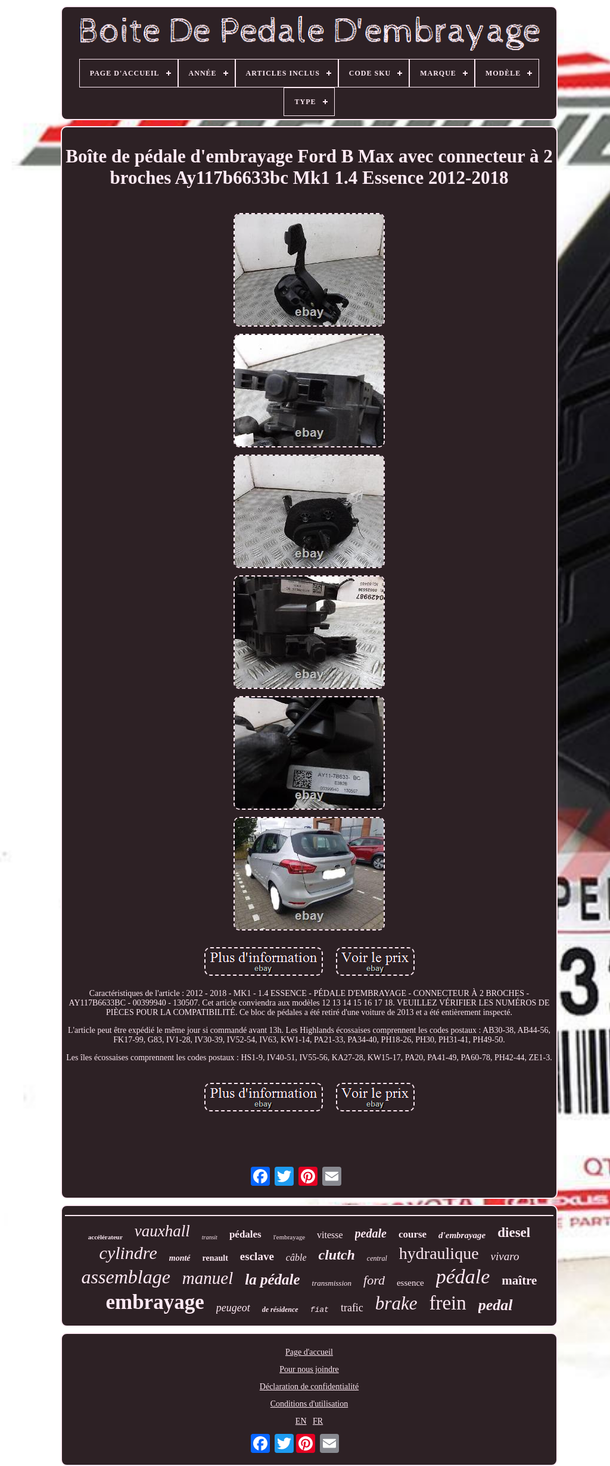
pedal (495, 1305)
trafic (352, 1308)
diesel (513, 1232)
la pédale (272, 1279)
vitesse (330, 1235)
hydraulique (439, 1253)
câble (296, 1257)
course (413, 1234)
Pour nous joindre (309, 1369)
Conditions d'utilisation (309, 1403)
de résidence (280, 1309)
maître (519, 1280)
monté (180, 1258)
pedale (371, 1233)
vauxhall (162, 1231)
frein (447, 1303)
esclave (257, 1256)
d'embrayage (461, 1235)
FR (318, 1421)
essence (410, 1283)
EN (301, 1421)
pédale (463, 1276)
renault (215, 1258)
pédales (245, 1234)
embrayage (154, 1302)
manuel (207, 1278)
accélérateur (105, 1237)
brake (396, 1303)
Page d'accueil (309, 1352)
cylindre (128, 1253)
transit (209, 1237)
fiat (319, 1309)
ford (374, 1280)
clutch (336, 1255)
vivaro (505, 1256)
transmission (331, 1283)
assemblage (126, 1277)
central (377, 1258)
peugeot (233, 1308)
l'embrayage (289, 1237)
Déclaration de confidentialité (309, 1386)
